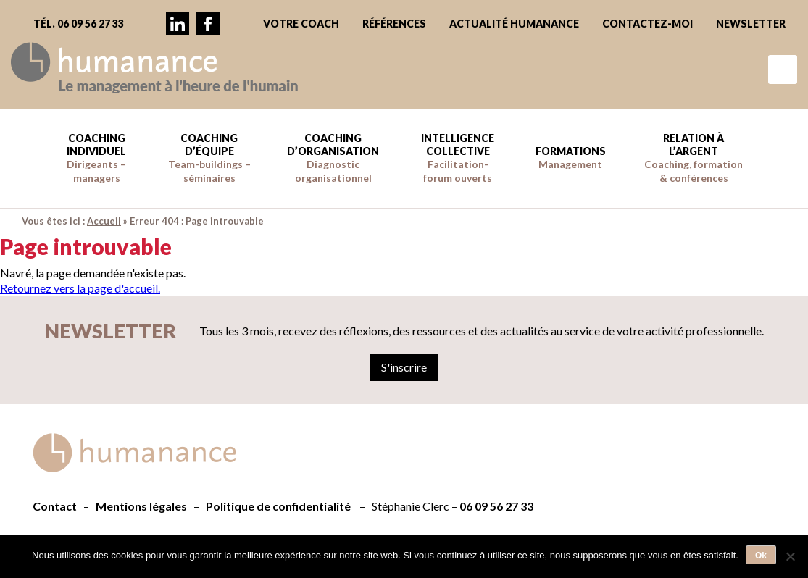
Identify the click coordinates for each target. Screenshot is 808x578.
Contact (55, 506)
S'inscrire (404, 367)
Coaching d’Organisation (333, 158)
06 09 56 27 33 (496, 506)
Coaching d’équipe (209, 158)
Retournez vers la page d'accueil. (80, 288)
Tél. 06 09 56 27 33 (78, 23)
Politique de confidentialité (278, 506)
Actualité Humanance (514, 23)
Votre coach (301, 23)
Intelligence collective (457, 158)
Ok (761, 555)
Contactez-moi (647, 23)
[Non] (790, 556)
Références (394, 23)
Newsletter (751, 23)
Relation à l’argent (693, 158)
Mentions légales (141, 506)
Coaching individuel (96, 158)
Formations (571, 157)
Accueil (104, 221)
